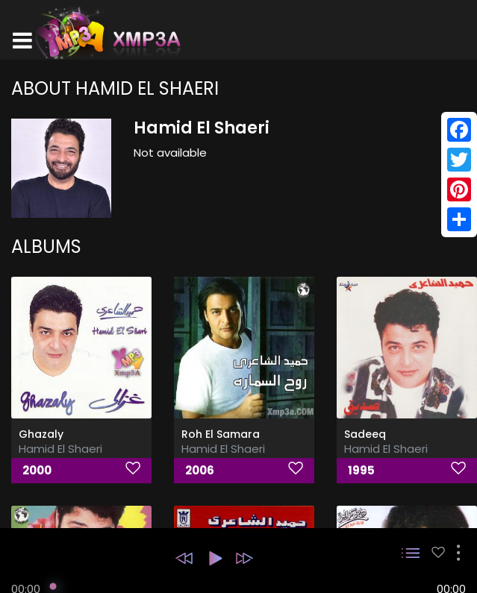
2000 (37, 470)
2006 (199, 470)
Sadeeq (365, 434)
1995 (361, 470)
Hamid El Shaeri (60, 448)
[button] (184, 558)
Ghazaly (41, 434)
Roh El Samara (220, 434)
